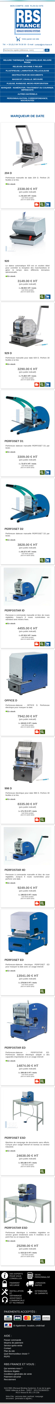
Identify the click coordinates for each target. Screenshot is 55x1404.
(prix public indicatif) (28, 190)
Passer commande (12, 1340)
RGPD (7, 1356)
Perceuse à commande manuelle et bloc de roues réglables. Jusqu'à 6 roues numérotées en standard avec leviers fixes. (28, 617)
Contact (7, 1348)
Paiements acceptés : (20, 1311)
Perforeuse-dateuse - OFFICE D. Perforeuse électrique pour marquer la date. (28, 706)
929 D (8, 353)
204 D (8, 173)
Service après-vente (13, 1345)
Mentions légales (12, 1371)
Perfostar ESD (16, 1227)
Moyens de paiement (13, 1343)
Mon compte (17, 6)
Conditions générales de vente (18, 1374)
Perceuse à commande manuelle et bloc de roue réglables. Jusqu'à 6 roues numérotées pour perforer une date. (28, 876)
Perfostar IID (15, 869)
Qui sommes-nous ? (13, 1368)
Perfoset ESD (15, 1137)
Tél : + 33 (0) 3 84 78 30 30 (15, 44)
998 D (8, 788)
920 (7, 261)
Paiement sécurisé (12, 1377)
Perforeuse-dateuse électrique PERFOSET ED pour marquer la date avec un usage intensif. (28, 965)
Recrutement (10, 1379)
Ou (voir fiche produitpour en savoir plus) (27, 197)
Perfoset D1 (14, 441)
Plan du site (36, 6)
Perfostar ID (14, 610)
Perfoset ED (14, 959)
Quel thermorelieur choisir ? (16, 1354)
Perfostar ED (15, 1047)
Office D (11, 700)
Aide (26, 6)
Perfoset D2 (14, 528)
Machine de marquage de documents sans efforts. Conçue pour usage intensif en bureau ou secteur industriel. (28, 1144)
